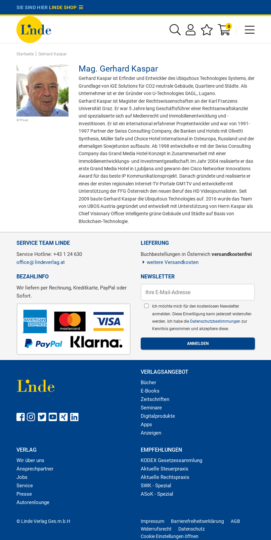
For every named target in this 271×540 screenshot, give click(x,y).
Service (24, 486)
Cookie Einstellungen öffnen (169, 536)
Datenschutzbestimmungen (215, 321)
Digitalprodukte (158, 416)
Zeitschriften (155, 399)
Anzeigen (151, 433)
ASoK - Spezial (157, 494)
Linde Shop (66, 7)
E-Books (150, 391)
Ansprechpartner (34, 469)
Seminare (151, 408)
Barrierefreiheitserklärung (197, 521)
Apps (146, 424)
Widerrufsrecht (156, 529)
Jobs (22, 477)
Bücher (148, 382)
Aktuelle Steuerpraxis (164, 469)
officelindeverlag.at (40, 262)
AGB (235, 521)
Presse (24, 494)
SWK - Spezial (156, 486)
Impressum (152, 521)
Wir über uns (30, 460)
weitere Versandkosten (170, 262)
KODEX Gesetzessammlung (171, 460)
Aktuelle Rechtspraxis (165, 477)
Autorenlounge (32, 502)
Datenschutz (191, 529)
